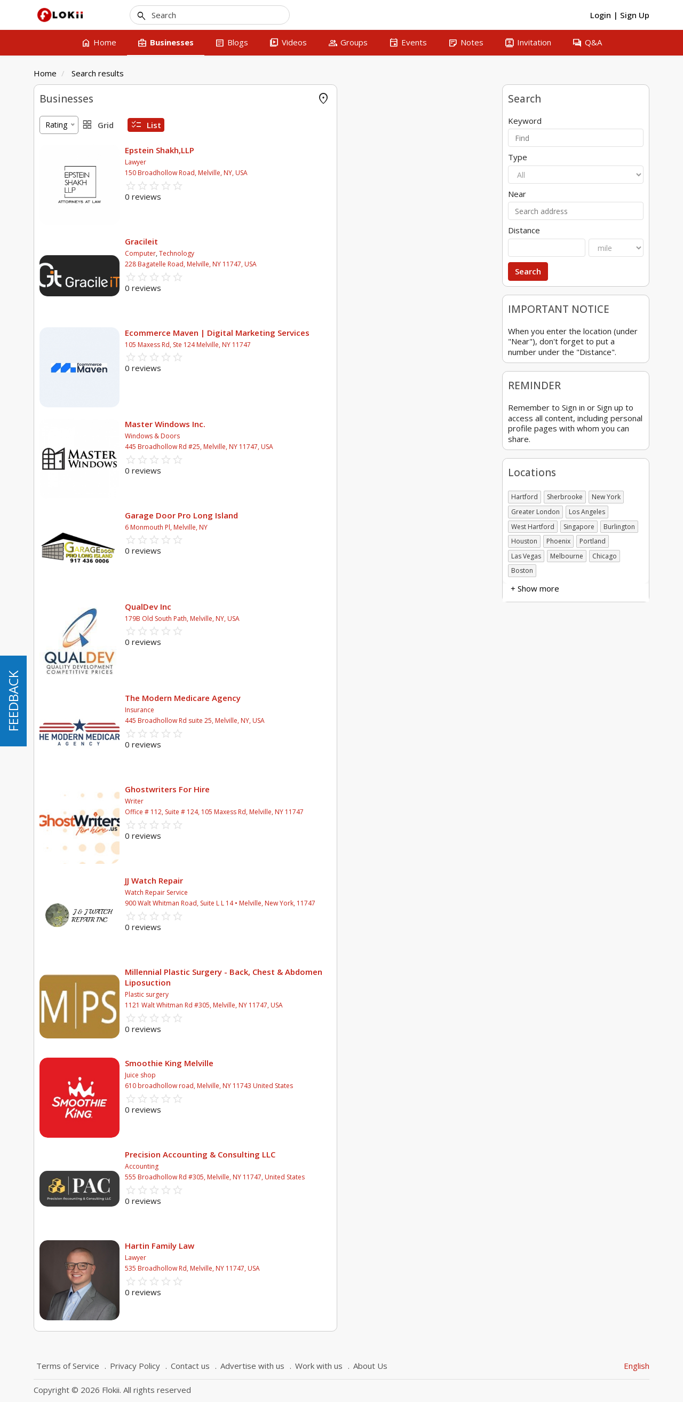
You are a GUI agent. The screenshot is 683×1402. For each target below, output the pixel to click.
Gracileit (297, 241)
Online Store (60, 134)
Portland (592, 541)
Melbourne (566, 556)
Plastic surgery (303, 994)
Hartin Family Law (316, 1245)
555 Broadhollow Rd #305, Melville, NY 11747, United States (371, 1177)
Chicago (604, 556)
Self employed (64, 393)
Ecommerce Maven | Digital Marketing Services (373, 332)
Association (59, 345)
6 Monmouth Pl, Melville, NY (322, 527)
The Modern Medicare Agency (339, 697)
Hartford (524, 496)
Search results (98, 73)
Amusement (60, 230)
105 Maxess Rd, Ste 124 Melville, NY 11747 (344, 344)
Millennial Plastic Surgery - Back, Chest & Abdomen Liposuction (380, 977)
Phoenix (558, 541)
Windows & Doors (308, 435)
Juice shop (296, 1075)
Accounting (58, 166)
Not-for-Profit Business (80, 409)
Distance (524, 230)
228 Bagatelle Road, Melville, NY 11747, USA (347, 264)
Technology (333, 253)
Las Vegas (526, 556)
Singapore (578, 526)
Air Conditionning (68, 214)
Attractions (58, 246)
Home (45, 73)
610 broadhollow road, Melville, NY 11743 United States (365, 1085)
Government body (70, 377)
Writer (290, 801)
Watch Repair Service (312, 892)
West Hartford (532, 526)
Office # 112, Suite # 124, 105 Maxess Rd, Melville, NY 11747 (370, 811)
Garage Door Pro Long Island (337, 515)
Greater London (535, 511)
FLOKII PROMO (66, 118)
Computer (296, 253)
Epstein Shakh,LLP (316, 150)
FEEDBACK (13, 701)
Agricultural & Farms (74, 198)
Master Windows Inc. (321, 424)
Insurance (296, 709)
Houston (524, 541)
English (636, 1365)
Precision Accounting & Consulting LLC (356, 1154)
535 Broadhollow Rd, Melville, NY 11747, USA (348, 1268)
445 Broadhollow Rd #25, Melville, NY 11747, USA (355, 446)
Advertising (58, 182)
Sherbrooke (565, 496)
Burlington (619, 526)
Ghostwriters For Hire (323, 789)
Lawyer (292, 162)
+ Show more (63, 278)
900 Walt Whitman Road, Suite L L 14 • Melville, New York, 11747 (376, 903)
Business (54, 329)
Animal (51, 262)
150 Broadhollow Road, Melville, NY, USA (342, 172)
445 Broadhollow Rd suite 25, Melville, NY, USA (351, 720)
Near (517, 194)
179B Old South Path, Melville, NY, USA (338, 618)
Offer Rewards (64, 150)
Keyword (525, 121)
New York (606, 496)
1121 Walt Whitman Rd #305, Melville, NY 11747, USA (360, 1005)
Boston (522, 570)
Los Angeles (587, 511)
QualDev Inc (304, 606)
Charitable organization (79, 361)
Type (517, 157)
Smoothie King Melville (325, 1063)
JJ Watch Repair (310, 880)
